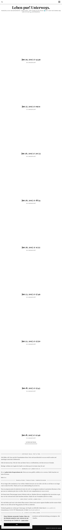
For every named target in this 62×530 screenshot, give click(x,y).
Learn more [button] (24, 520)
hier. (5, 477)
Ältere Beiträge (31, 442)
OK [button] (17, 524)
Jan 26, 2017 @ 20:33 (31, 153)
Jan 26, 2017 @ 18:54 (31, 200)
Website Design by (53, 528)
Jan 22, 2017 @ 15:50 (31, 341)
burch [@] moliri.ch (34, 510)
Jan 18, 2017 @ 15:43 (31, 388)
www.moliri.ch (51, 508)
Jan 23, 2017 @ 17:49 (31, 294)
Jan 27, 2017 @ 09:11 (31, 106)
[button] (60, 2)
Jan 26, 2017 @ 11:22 (31, 247)
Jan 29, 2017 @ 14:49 (31, 59)
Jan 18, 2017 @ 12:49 (31, 435)
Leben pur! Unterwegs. (31, 7)
